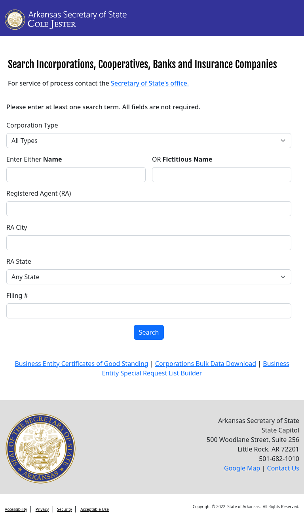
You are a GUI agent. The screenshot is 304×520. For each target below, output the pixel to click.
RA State (18, 261)
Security (64, 509)
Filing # (17, 295)
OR (182, 159)
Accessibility (16, 509)
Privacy (42, 509)
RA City (16, 227)
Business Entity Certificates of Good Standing (81, 363)
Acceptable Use (94, 509)
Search (149, 332)
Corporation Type (32, 125)
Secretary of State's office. (150, 83)
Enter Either (34, 159)
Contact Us (283, 468)
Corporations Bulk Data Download (205, 363)
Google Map (242, 468)
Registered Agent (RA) (38, 193)
